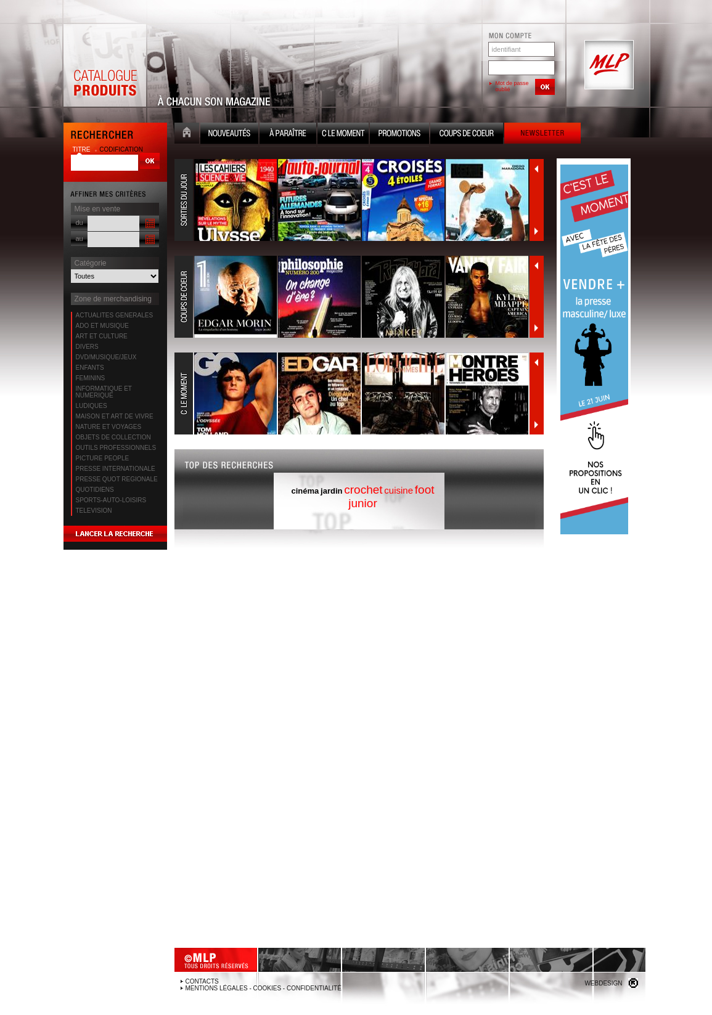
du (79, 222)
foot (425, 489)
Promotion (399, 135)
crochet (363, 489)
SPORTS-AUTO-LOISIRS (111, 500)
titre (82, 149)
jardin (331, 490)
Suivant (536, 231)
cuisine (398, 490)
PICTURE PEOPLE (102, 458)
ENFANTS (90, 367)
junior (362, 503)
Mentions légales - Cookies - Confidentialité (264, 988)
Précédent (536, 169)
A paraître (288, 135)
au (79, 238)
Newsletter (542, 135)
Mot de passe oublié (512, 86)
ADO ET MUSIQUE (102, 325)
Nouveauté (229, 135)
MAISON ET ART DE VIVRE (114, 416)
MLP (608, 65)
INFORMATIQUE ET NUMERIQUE (104, 392)
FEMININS (90, 378)
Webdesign (603, 983)
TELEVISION (94, 510)
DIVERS (87, 346)
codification (121, 149)
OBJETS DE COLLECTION (113, 437)
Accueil (186, 135)
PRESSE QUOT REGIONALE (117, 479)
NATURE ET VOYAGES (109, 426)
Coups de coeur (466, 135)
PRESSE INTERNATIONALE (115, 468)
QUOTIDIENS (95, 489)
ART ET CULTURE (102, 336)
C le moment (343, 135)
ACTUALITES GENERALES (114, 315)
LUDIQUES (91, 405)
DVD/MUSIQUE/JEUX (106, 357)
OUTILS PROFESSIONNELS (116, 447)
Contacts (202, 981)
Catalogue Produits (104, 65)
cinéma (305, 490)
